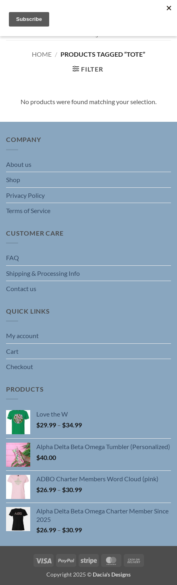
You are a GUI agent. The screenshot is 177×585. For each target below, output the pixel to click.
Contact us (21, 288)
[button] (88, 69)
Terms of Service (28, 210)
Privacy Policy (25, 195)
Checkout (19, 366)
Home (42, 54)
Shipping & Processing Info (43, 273)
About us (18, 164)
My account (22, 335)
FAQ (12, 257)
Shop (13, 179)
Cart (12, 351)
